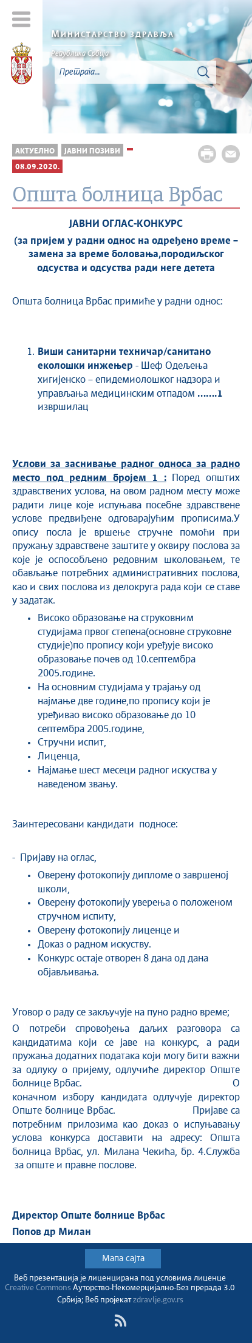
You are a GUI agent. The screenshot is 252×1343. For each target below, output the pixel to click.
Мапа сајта (123, 1258)
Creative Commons (38, 1288)
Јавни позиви (92, 151)
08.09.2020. (37, 167)
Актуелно (35, 151)
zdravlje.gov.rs (158, 1300)
